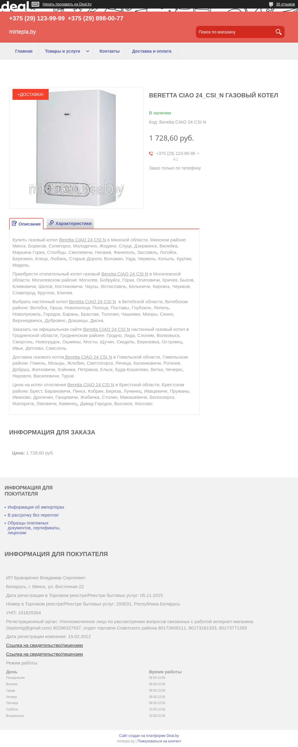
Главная (24, 51)
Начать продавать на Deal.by (67, 4)
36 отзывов (285, 4)
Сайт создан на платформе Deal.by (149, 736)
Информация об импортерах (36, 507)
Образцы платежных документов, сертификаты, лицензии (34, 528)
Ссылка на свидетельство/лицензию (44, 645)
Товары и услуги (62, 51)
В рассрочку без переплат (33, 515)
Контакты (109, 51)
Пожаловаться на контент (159, 741)
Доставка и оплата (151, 51)
